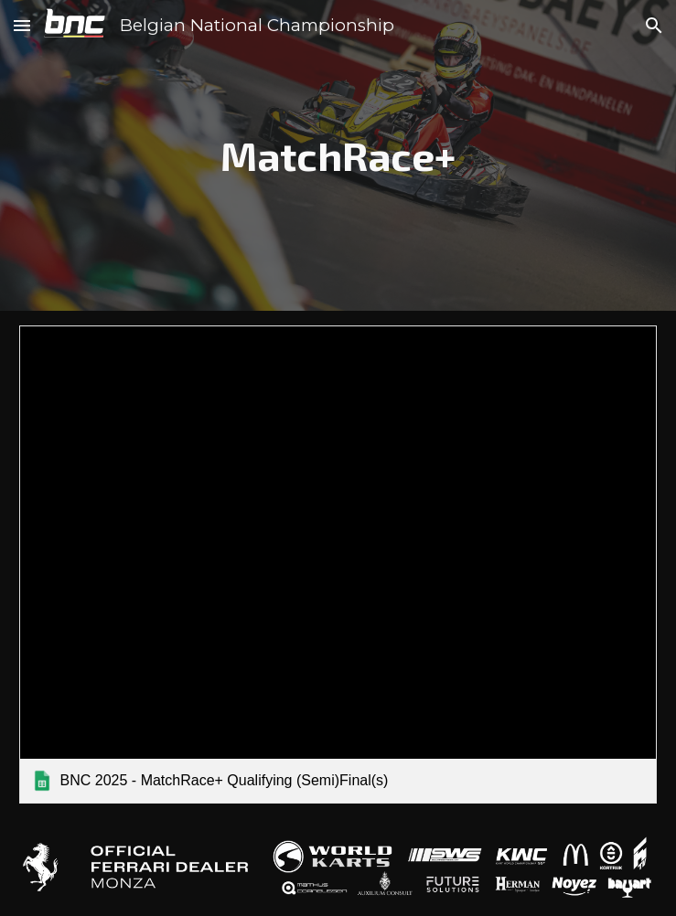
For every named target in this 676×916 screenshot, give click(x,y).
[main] (338, 155)
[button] (22, 25)
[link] (338, 564)
